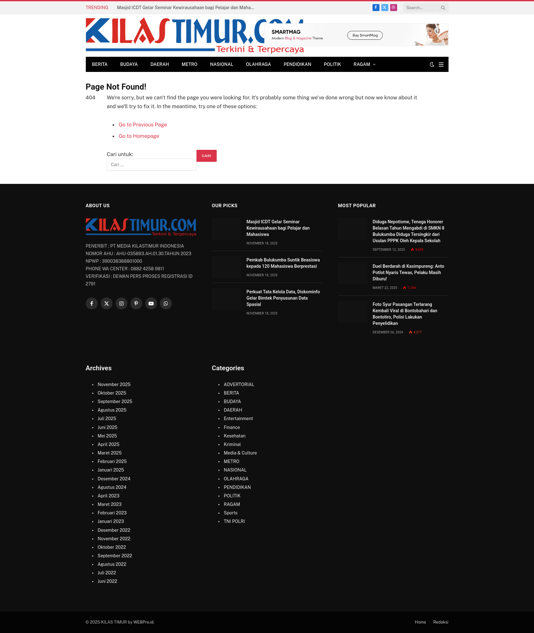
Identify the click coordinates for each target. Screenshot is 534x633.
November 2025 (114, 384)
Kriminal (232, 444)
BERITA (100, 64)
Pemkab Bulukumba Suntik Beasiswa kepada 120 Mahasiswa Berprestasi (283, 263)
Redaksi (441, 622)
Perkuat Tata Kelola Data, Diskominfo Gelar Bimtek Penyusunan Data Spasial (283, 298)
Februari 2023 (112, 512)
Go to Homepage (139, 136)
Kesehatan (235, 435)
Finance (232, 427)
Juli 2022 (107, 572)
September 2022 (115, 555)
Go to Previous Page (143, 124)
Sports (231, 512)
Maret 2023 (110, 504)
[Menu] (441, 64)
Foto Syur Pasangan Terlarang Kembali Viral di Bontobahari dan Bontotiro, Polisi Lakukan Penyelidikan (405, 314)
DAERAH (159, 64)
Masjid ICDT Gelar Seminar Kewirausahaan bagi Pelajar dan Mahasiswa (188, 7)
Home (420, 622)
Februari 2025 (112, 461)
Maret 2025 (110, 452)
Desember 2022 (114, 530)
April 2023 (109, 495)
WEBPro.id (143, 622)
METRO (189, 64)
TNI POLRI (234, 521)
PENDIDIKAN (297, 64)
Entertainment (238, 418)
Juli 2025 (107, 418)
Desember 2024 (114, 478)
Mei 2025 (107, 435)
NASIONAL (221, 64)
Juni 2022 (107, 581)
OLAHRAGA (258, 64)
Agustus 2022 (112, 564)
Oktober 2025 (112, 393)
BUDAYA (129, 64)
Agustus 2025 (112, 410)
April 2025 (109, 444)
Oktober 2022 (112, 547)
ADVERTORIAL (239, 384)
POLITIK (332, 64)
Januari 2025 (111, 469)
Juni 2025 (108, 427)
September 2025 (115, 401)
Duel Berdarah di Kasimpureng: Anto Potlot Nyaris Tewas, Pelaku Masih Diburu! (408, 272)
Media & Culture (240, 452)
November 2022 (114, 538)
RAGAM (362, 64)
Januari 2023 (111, 521)
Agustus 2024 (112, 487)
